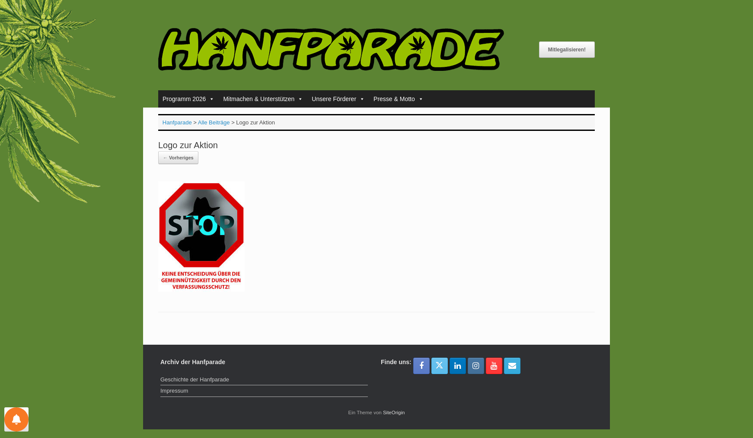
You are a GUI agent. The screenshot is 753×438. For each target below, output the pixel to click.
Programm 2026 (188, 99)
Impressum (174, 390)
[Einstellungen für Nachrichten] (16, 419)
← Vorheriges (178, 157)
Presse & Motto (398, 99)
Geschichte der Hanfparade (194, 379)
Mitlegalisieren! (567, 50)
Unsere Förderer (338, 99)
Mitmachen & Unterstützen (263, 99)
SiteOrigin (394, 412)
